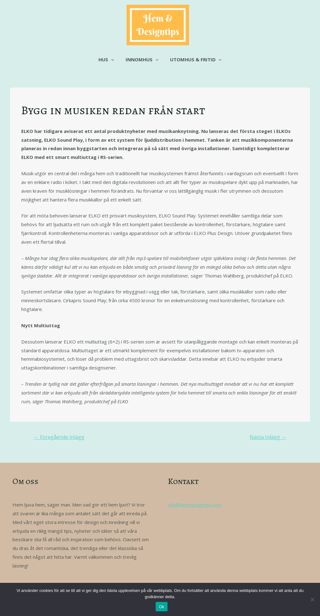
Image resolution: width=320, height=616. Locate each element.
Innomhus (142, 59)
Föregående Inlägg (59, 437)
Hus (108, 59)
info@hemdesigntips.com (195, 504)
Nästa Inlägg (268, 437)
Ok (161, 606)
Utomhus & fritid (193, 59)
